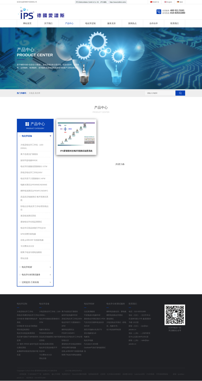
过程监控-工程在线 (30, 282)
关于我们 (48, 23)
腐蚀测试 (110, 319)
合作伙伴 (153, 23)
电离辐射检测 (99, 374)
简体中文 (154, 2)
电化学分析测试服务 (31, 275)
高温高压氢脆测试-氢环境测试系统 (34, 198)
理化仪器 (24, 258)
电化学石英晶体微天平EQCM (33, 228)
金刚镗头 (48, 374)
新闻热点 (132, 23)
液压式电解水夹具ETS (93, 329)
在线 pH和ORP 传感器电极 (32, 240)
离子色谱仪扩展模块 (29, 154)
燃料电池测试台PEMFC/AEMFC (34, 191)
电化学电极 (88, 340)
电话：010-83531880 (137, 311)
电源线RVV (69, 374)
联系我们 (174, 23)
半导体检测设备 (172, 374)
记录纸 (109, 374)
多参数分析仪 (135, 374)
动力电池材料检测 (113, 329)
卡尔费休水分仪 (27, 246)
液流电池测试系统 (28, 216)
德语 (180, 2)
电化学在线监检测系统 (26, 333)
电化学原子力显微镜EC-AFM (32, 178)
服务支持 (111, 23)
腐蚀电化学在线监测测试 (31, 222)
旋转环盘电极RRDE (29, 160)
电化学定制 (90, 23)
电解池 (86, 337)
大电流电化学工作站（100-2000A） (32, 146)
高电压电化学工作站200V (31, 172)
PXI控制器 (160, 374)
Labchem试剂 (148, 374)
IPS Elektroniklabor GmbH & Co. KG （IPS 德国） (92, 2)
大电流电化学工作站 (25, 311)
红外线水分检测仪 (121, 374)
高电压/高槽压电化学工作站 (28, 315)
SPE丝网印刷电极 (28, 234)
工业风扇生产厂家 (35, 374)
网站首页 (27, 23)
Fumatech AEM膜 (91, 344)
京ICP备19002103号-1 (77, 371)
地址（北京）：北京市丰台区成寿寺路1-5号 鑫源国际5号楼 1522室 (140, 318)
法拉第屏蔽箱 (89, 311)
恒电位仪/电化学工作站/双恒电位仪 (34, 208)
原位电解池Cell (90, 333)
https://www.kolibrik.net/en (118, 2)
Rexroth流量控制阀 (83, 374)
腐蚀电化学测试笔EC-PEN (94, 319)
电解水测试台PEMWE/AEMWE (33, 185)
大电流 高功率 (34, 93)
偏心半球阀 (58, 374)
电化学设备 (27, 136)
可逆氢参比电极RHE (92, 315)
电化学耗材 (27, 267)
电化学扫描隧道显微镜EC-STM (33, 166)
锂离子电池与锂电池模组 (31, 252)
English (168, 2)
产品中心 (69, 23)
